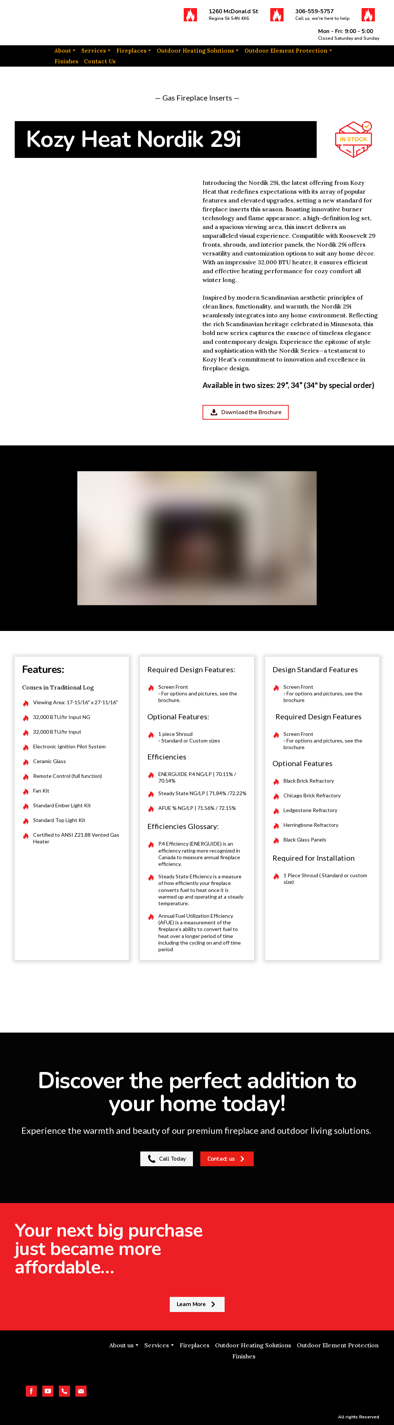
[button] (190, 15)
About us (121, 1345)
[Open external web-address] (244, 1384)
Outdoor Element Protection (286, 50)
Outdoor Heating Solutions (195, 50)
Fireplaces (131, 50)
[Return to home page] (53, 23)
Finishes (66, 61)
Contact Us (100, 61)
